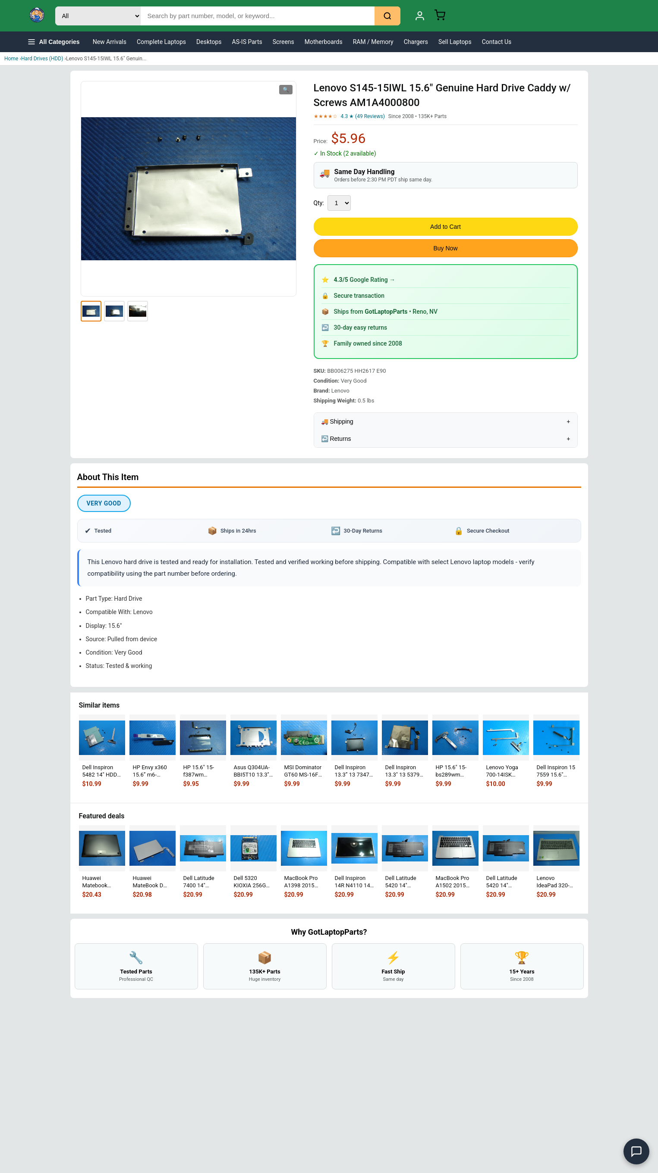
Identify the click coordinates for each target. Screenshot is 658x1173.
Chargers (416, 41)
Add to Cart (445, 226)
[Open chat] (636, 1151)
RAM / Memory (373, 41)
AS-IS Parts (247, 41)
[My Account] (420, 16)
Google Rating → (365, 279)
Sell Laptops (455, 41)
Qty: (319, 203)
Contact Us (497, 41)
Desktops (208, 41)
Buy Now (445, 248)
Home (11, 59)
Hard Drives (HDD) (42, 59)
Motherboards (324, 41)
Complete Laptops (161, 41)
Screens (283, 41)
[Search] (387, 15)
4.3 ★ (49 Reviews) (363, 116)
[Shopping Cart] (439, 15)
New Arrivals (109, 41)
